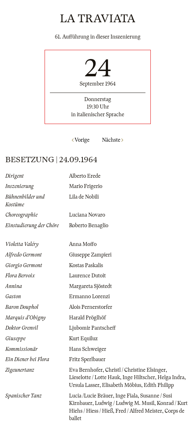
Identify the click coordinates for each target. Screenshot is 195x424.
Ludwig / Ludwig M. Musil (124, 403)
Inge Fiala (126, 396)
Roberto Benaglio (88, 225)
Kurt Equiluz (83, 338)
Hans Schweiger (87, 349)
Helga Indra (170, 377)
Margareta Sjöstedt (90, 286)
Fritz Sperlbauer (87, 359)
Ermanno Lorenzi (89, 296)
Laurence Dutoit (87, 275)
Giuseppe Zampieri (90, 255)
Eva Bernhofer (86, 370)
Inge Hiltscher (138, 377)
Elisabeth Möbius (121, 385)
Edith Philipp (159, 385)
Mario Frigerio (85, 186)
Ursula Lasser (84, 385)
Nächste (112, 140)
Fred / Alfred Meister (138, 411)
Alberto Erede (85, 176)
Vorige (81, 140)
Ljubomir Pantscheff (92, 328)
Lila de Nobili (84, 197)
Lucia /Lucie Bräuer (91, 396)
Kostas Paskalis (86, 265)
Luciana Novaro (87, 215)
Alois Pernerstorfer (90, 307)
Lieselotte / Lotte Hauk (94, 377)
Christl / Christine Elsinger (135, 370)
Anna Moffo (83, 244)
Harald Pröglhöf (87, 317)
